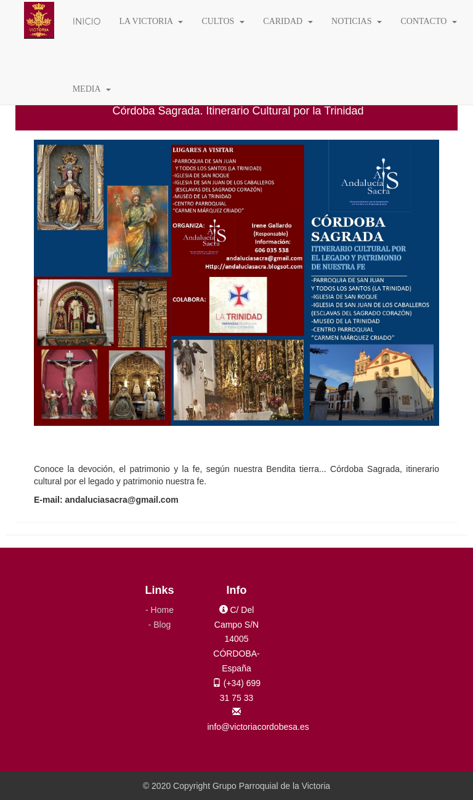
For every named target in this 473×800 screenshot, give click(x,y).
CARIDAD (288, 21)
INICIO (87, 21)
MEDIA (92, 89)
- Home (159, 610)
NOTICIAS (356, 21)
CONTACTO (428, 21)
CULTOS (223, 21)
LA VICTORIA (151, 21)
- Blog (159, 625)
